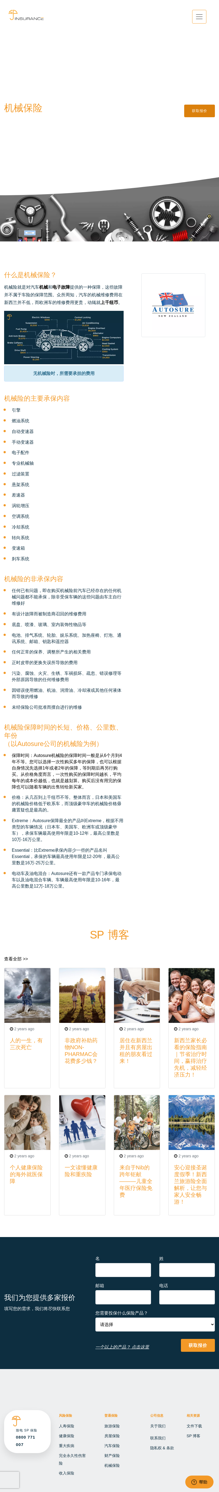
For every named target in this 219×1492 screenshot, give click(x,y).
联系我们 (158, 1438)
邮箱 (99, 1285)
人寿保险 (66, 1426)
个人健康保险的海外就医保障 (26, 1174)
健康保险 (66, 1436)
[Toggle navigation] (199, 17)
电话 (163, 1285)
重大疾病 (66, 1446)
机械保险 (112, 1465)
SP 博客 (193, 1436)
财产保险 (112, 1455)
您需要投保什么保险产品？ (121, 1313)
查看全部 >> (16, 959)
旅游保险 (112, 1426)
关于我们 (158, 1426)
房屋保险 (112, 1436)
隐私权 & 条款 (162, 1448)
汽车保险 (112, 1446)
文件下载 (194, 1426)
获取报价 (199, 111)
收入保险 (66, 1473)
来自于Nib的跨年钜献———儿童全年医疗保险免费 (136, 1181)
